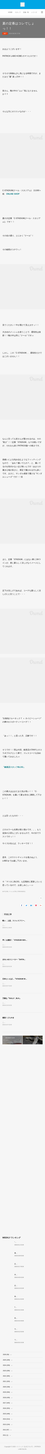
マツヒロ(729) (13, 891)
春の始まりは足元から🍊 (22, 1297)
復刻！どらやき (8, 1018)
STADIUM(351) (21, 891)
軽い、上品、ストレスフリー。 (14, 921)
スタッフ (18, 12)
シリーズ (34, 12)
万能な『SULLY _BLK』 (11, 999)
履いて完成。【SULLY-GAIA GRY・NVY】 (28, 1254)
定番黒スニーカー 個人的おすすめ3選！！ (28, 1286)
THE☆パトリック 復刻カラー (24, 1308)
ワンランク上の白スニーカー (23, 1341)
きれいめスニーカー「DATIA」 (14, 960)
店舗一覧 (26, 12)
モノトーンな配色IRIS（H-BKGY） (25, 1330)
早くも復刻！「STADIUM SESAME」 (16, 940)
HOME (10, 12)
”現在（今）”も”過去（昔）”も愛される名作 (28, 1243)
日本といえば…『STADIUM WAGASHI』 (18, 979)
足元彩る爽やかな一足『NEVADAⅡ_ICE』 (28, 1265)
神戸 (5, 33)
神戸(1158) (5, 891)
